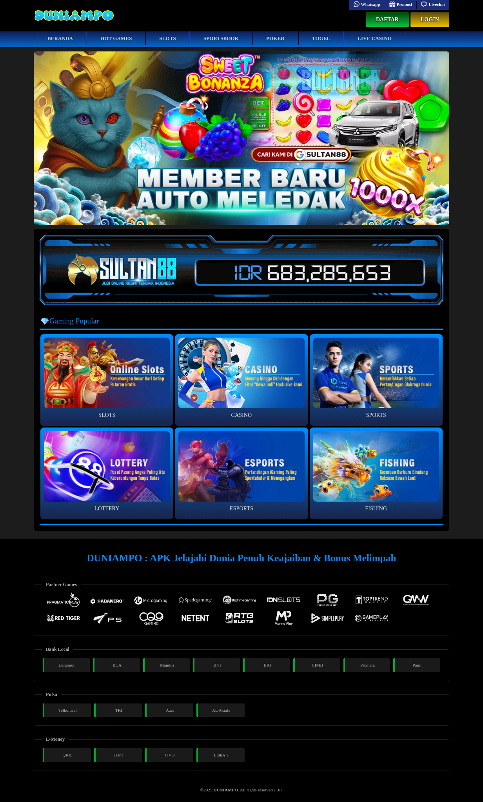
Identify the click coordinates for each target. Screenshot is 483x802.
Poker (275, 38)
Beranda (60, 38)
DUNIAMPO (225, 789)
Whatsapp (366, 4)
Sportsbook (221, 38)
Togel (321, 38)
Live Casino (375, 38)
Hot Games (116, 38)
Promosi (400, 4)
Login (430, 19)
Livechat (433, 4)
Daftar (387, 19)
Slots (167, 38)
